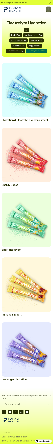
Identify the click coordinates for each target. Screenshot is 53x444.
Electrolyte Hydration (36, 51)
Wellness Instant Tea (33, 35)
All (26, 30)
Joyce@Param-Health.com (14, 436)
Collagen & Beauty (15, 51)
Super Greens (18, 46)
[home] (12, 9)
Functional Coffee (18, 40)
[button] (48, 9)
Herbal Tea (15, 35)
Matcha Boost (36, 40)
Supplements (34, 46)
